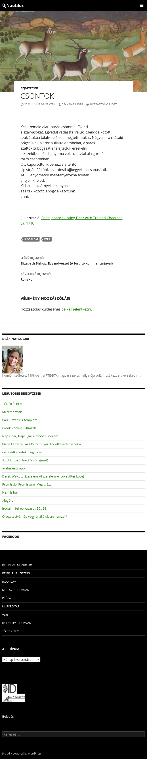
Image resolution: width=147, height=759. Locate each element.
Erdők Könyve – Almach (19, 428)
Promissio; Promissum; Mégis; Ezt (26, 484)
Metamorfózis (12, 412)
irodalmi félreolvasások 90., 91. (24, 508)
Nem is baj (10, 492)
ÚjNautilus (13, 5)
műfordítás (10, 606)
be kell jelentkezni (76, 309)
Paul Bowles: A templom (19, 420)
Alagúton (8, 500)
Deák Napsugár (72, 104)
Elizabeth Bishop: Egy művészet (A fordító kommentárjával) (73, 260)
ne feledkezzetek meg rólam (22, 452)
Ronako (73, 276)
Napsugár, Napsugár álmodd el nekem (30, 436)
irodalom (31, 239)
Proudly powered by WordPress (22, 753)
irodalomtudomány (16, 623)
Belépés (8, 716)
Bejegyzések (29, 88)
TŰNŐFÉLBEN (12, 404)
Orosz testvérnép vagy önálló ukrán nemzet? (34, 516)
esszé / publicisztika (16, 573)
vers (47, 239)
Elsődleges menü (141, 5)
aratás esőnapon (14, 468)
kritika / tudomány (15, 590)
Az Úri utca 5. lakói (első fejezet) (25, 460)
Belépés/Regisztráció (17, 565)
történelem (10, 631)
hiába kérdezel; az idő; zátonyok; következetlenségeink (41, 444)
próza (6, 598)
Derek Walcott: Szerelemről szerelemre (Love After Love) (43, 476)
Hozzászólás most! (103, 104)
